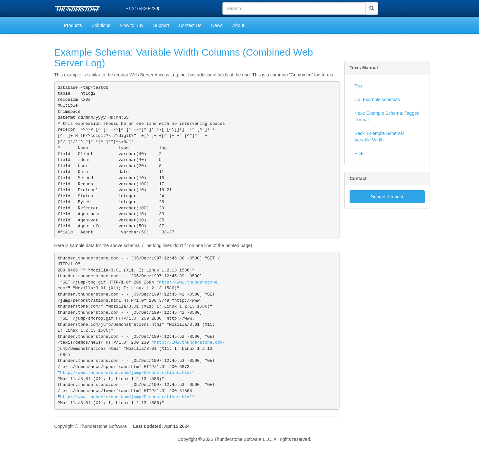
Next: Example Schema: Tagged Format (386, 116)
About (238, 25)
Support (161, 25)
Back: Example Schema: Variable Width (379, 136)
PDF (359, 153)
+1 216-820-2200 (143, 8)
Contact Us (190, 25)
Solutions (101, 25)
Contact (358, 178)
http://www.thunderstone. (189, 301)
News (216, 25)
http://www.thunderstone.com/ (189, 368)
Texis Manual (364, 67)
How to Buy (131, 25)
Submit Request (387, 196)
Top (358, 85)
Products (73, 25)
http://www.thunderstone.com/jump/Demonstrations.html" (127, 401)
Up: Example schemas (377, 99)
